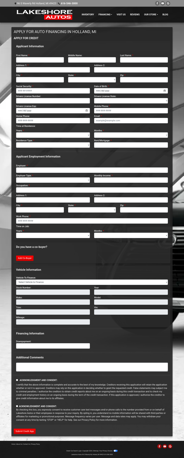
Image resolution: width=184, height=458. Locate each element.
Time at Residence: (25, 126)
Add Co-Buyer (25, 258)
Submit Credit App (25, 431)
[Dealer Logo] (45, 14)
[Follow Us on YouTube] (163, 3)
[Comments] (92, 367)
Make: (19, 297)
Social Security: (24, 86)
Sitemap (95, 451)
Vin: (96, 307)
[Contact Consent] (17, 406)
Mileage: (20, 317)
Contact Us (26, 444)
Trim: (18, 307)
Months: (98, 130)
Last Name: (126, 55)
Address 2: (99, 65)
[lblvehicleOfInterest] (92, 282)
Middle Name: (75, 55)
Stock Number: (23, 287)
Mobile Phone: (101, 106)
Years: (19, 130)
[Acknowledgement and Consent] (17, 380)
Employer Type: (24, 175)
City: (18, 75)
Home (13, 444)
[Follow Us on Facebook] (157, 3)
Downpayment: (23, 341)
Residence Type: (24, 140)
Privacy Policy (89, 420)
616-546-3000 (69, 3)
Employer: (21, 165)
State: (71, 75)
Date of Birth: (100, 86)
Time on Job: (22, 226)
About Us (19, 444)
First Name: (22, 55)
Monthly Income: (102, 175)
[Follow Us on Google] (168, 3)
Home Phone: (23, 116)
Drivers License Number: (28, 96)
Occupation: (22, 185)
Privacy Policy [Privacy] (35, 444)
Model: (97, 297)
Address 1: (21, 65)
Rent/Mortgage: (102, 140)
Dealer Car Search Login (74, 451)
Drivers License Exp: (26, 106)
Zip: (122, 75)
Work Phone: (22, 216)
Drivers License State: (105, 96)
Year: (96, 287)
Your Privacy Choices (108, 451)
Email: (97, 116)
